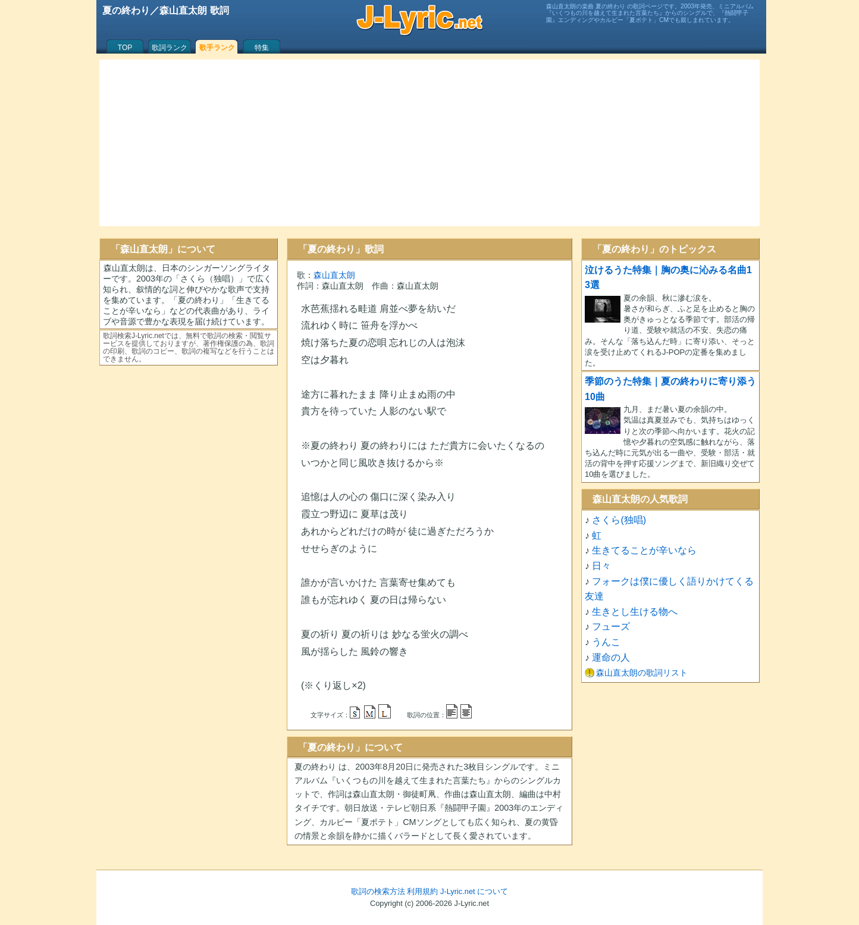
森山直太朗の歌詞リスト (642, 672)
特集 (262, 47)
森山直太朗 (334, 275)
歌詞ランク (169, 47)
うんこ (606, 642)
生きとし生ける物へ (635, 612)
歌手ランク (217, 47)
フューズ (611, 626)
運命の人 (611, 657)
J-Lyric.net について (474, 891)
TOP (125, 47)
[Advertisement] (429, 143)
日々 (601, 566)
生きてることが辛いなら (644, 550)
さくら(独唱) (619, 520)
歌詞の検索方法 (378, 891)
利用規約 (422, 891)
